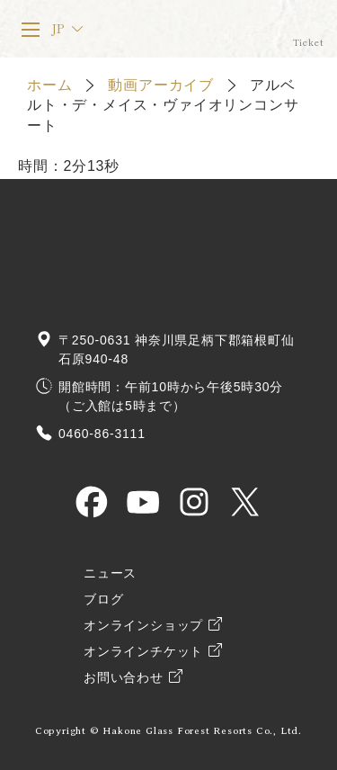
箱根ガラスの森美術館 (179, 28)
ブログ (103, 599)
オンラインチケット (308, 29)
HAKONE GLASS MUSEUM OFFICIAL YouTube (142, 501)
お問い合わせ (124, 678)
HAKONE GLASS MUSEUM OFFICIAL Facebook (91, 501)
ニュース (110, 573)
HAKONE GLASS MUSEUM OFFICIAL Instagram (194, 501)
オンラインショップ (143, 625)
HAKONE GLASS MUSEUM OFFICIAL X (245, 501)
